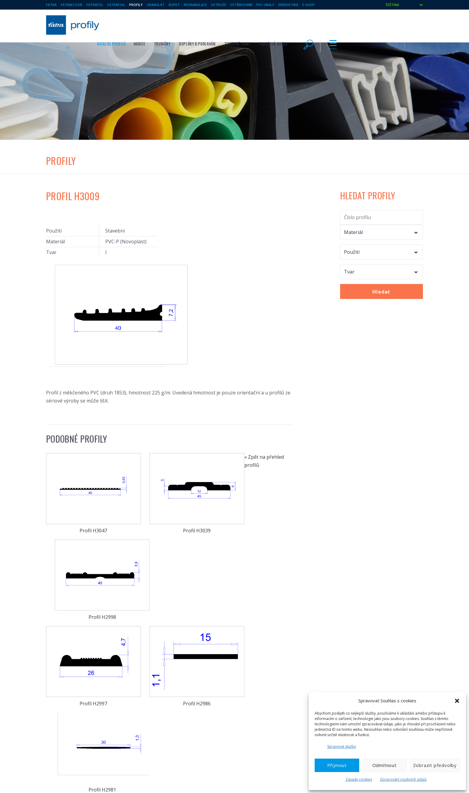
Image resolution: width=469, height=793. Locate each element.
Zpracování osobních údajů (403, 779)
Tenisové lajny (319, 24)
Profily (136, 4)
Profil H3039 (169, 421)
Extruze (218, 4)
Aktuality (347, 669)
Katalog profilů (193, 24)
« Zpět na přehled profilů (74, 608)
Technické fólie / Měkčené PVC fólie (78, 679)
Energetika (288, 4)
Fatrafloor (71, 4)
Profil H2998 (254, 421)
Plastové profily (158, 660)
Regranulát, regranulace (263, 679)
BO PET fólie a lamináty (164, 689)
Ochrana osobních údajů (362, 679)
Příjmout (337, 765)
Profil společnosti (355, 660)
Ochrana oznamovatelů (361, 689)
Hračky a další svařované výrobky (173, 669)
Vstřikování (241, 4)
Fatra (51, 4)
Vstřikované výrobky (260, 660)
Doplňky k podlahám (279, 24)
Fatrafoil (116, 4)
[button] (457, 701)
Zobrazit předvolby (435, 765)
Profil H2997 (83, 494)
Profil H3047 (83, 421)
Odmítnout (384, 765)
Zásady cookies (358, 779)
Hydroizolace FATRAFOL (67, 669)
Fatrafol (94, 4)
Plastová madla (355, 24)
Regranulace (195, 4)
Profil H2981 (254, 494)
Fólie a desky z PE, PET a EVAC (170, 679)
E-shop (308, 4)
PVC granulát (57, 689)
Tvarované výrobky (258, 669)
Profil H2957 (83, 565)
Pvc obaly (265, 4)
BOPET (174, 4)
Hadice (221, 24)
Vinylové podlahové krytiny (70, 660)
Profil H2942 (169, 565)
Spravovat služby (341, 746)
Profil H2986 (169, 494)
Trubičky (244, 24)
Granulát (156, 4)
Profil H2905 (254, 565)
